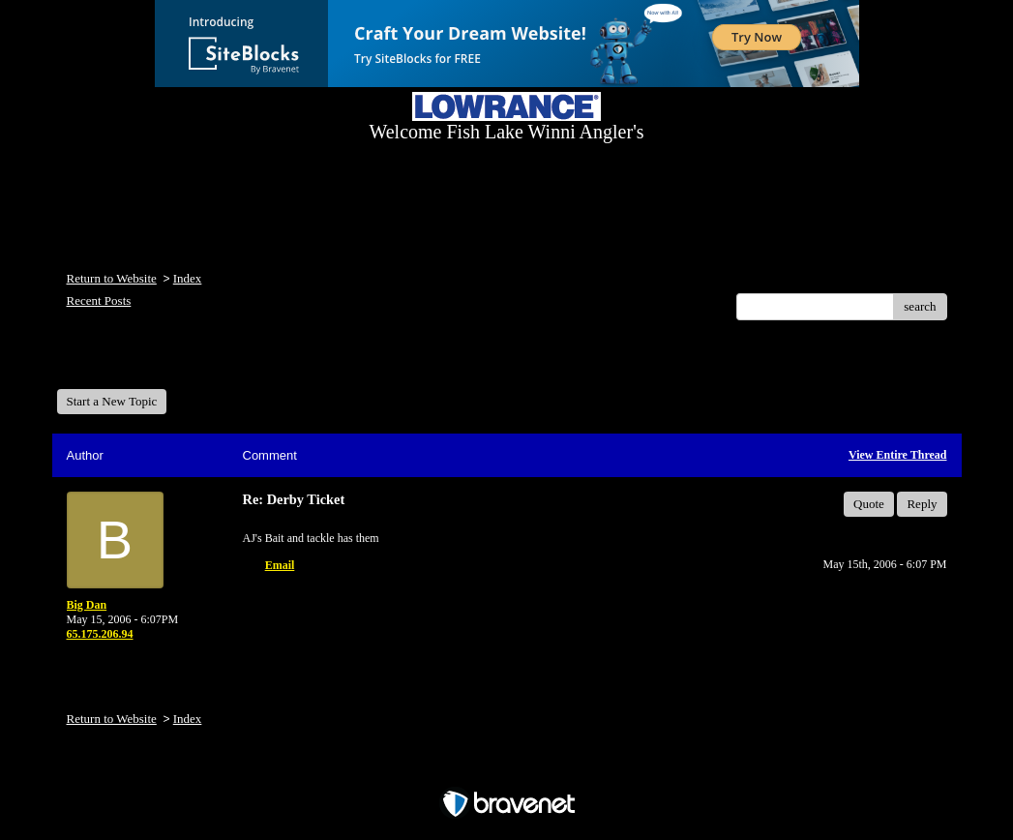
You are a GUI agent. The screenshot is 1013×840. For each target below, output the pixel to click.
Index (187, 278)
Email (280, 565)
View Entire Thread (898, 455)
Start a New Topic (112, 401)
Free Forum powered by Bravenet (507, 770)
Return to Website (112, 278)
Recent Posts (99, 300)
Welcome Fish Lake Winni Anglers (161, 361)
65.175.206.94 (100, 634)
